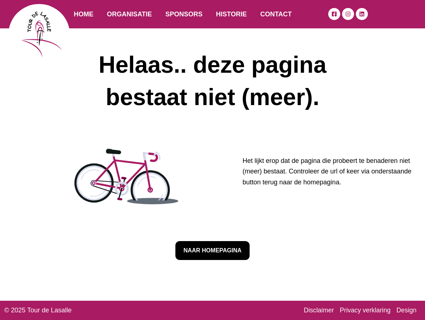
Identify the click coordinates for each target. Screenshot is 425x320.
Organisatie (129, 14)
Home (84, 14)
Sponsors (183, 14)
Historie (231, 14)
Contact (276, 14)
